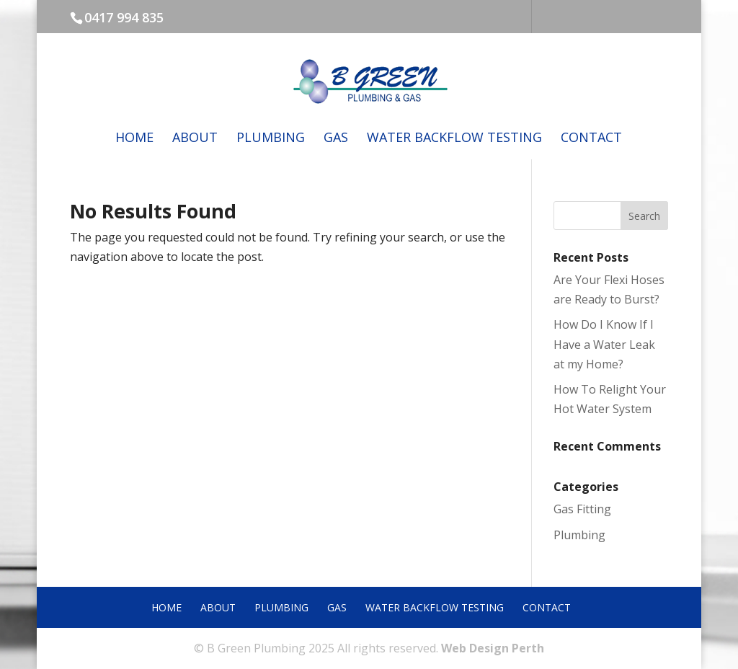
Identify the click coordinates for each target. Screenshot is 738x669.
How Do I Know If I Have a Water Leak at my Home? (604, 343)
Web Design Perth (492, 648)
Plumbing (270, 139)
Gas (336, 139)
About (195, 139)
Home (134, 139)
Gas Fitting (582, 509)
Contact (591, 139)
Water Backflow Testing (454, 139)
